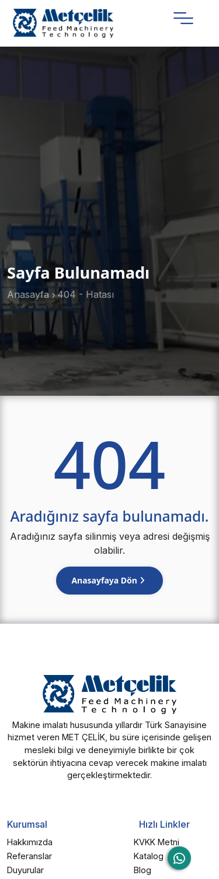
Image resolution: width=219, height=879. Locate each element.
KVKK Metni (156, 842)
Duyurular (25, 870)
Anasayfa (28, 294)
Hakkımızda (30, 842)
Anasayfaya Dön (105, 580)
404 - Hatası (85, 294)
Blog (142, 870)
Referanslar (29, 856)
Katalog (149, 856)
